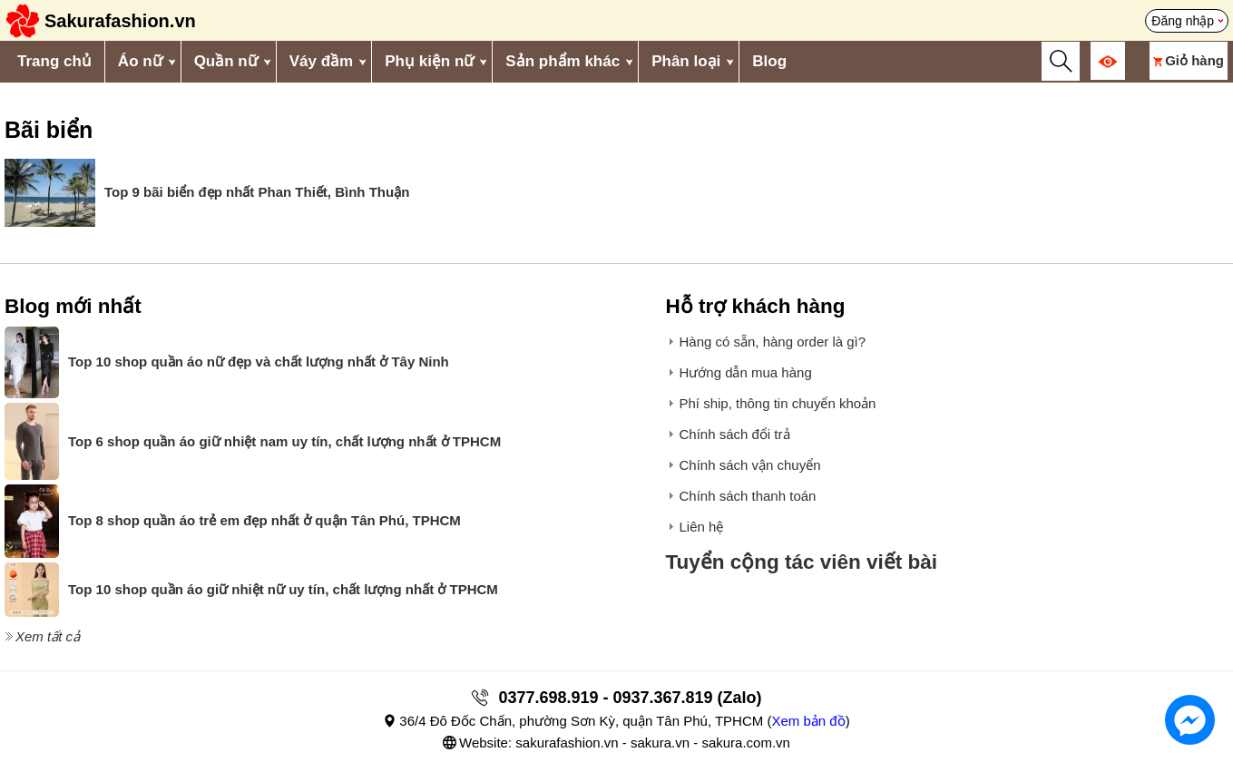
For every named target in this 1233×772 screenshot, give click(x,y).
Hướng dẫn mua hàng (745, 372)
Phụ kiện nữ (429, 61)
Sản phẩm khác (562, 61)
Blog (769, 61)
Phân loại (685, 61)
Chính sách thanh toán (747, 495)
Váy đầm (321, 61)
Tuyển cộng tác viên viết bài (801, 562)
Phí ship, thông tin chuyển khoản (777, 403)
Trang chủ (54, 61)
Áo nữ (140, 61)
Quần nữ (226, 61)
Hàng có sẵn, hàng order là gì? (772, 341)
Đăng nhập (1182, 21)
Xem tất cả (47, 636)
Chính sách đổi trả (734, 434)
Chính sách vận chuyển (749, 465)
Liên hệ (701, 526)
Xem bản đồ (808, 720)
